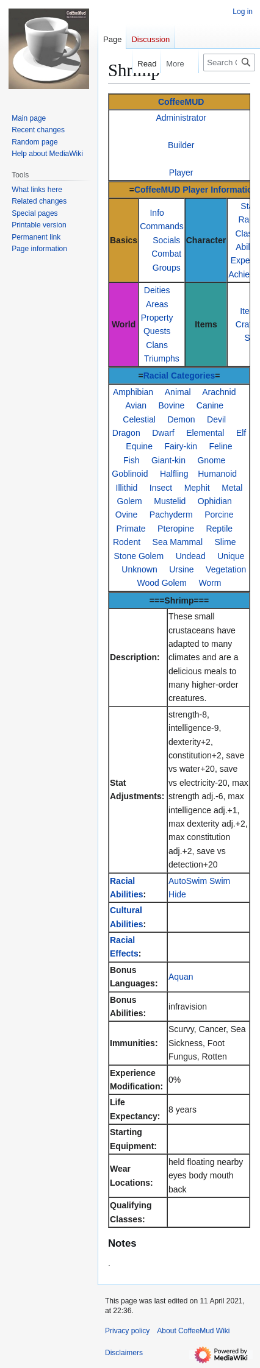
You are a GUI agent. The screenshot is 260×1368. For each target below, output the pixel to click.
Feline (221, 446)
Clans (157, 345)
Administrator (181, 118)
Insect (161, 488)
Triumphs (161, 358)
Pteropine (175, 528)
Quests (156, 331)
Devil (216, 419)
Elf (241, 433)
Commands (162, 226)
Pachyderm (171, 514)
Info (157, 213)
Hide (177, 894)
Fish (131, 460)
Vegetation (226, 569)
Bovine (172, 405)
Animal (178, 392)
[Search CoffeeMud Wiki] (229, 62)
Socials (166, 240)
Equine (139, 446)
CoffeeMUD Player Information (196, 189)
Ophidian (215, 501)
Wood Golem (162, 583)
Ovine (126, 514)
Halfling (174, 474)
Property (157, 317)
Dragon (126, 433)
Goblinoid (130, 474)
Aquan (180, 976)
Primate (130, 528)
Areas (157, 304)
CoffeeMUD (181, 102)
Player (181, 172)
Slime (225, 542)
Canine (210, 405)
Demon (181, 419)
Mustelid (170, 501)
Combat (166, 253)
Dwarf (163, 433)
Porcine (218, 514)
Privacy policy (127, 1331)
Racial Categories (179, 375)
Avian (135, 405)
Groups (167, 268)
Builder (181, 145)
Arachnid (219, 392)
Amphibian (133, 392)
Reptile (219, 528)
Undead (191, 556)
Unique (230, 556)
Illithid (127, 488)
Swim (219, 881)
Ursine (181, 569)
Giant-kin (168, 460)
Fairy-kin (180, 446)
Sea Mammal (178, 542)
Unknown (139, 569)
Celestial (139, 419)
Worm (209, 583)
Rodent (126, 542)
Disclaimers (124, 1352)
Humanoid (217, 474)
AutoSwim (187, 881)
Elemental (205, 433)
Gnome (211, 460)
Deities (157, 290)
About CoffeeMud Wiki (193, 1331)
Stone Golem (139, 556)
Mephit (197, 488)
